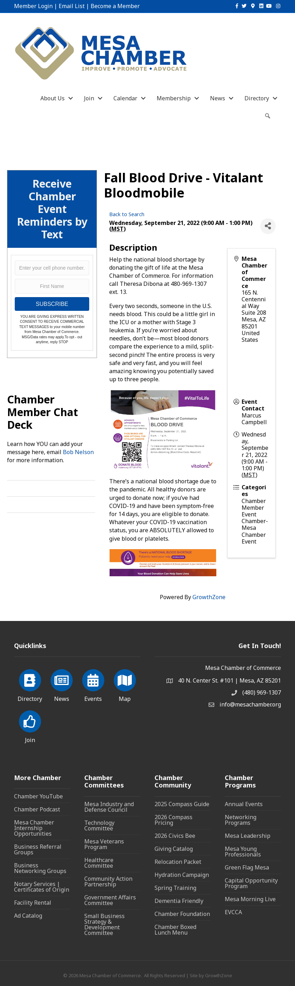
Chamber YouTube (38, 796)
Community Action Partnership (108, 881)
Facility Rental (32, 902)
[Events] (93, 684)
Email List (72, 6)
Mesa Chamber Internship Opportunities (34, 827)
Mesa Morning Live (250, 899)
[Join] (30, 725)
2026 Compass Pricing (173, 820)
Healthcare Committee (98, 862)
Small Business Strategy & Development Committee (104, 924)
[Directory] (30, 684)
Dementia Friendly (179, 901)
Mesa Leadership (247, 836)
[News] (61, 684)
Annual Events (244, 804)
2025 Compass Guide (182, 804)
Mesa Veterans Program (104, 844)
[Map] (124, 684)
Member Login (33, 6)
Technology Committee (99, 825)
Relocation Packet (178, 862)
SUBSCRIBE (52, 304)
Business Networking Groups (40, 868)
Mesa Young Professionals (243, 851)
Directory (256, 98)
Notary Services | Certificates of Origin (41, 886)
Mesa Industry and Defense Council (109, 807)
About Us (52, 98)
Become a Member (115, 6)
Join (89, 98)
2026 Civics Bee (175, 836)
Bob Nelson (78, 452)
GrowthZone (208, 597)
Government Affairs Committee (110, 900)
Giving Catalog (174, 849)
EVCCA (233, 912)
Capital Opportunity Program (251, 883)
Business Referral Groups (37, 849)
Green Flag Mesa (247, 867)
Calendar (125, 98)
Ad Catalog (28, 915)
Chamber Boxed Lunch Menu (175, 929)
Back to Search (126, 214)
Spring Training (175, 888)
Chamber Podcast (37, 809)
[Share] (268, 226)
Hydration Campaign (182, 875)
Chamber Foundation (182, 914)
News (217, 98)
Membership (174, 98)
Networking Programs (240, 820)
